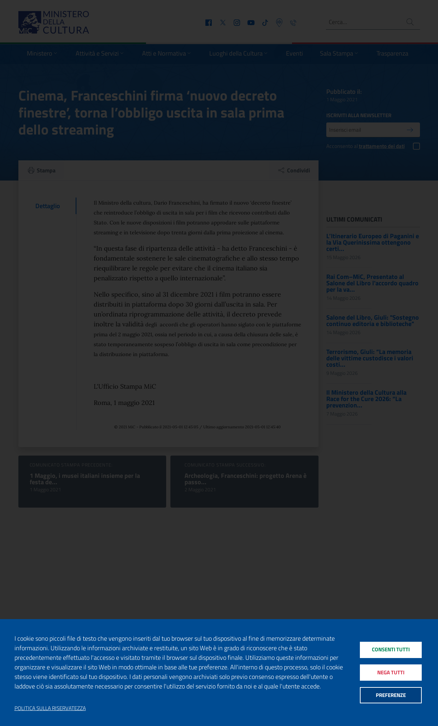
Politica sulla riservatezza (50, 708)
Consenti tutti (391, 649)
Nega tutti (390, 672)
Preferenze (391, 696)
